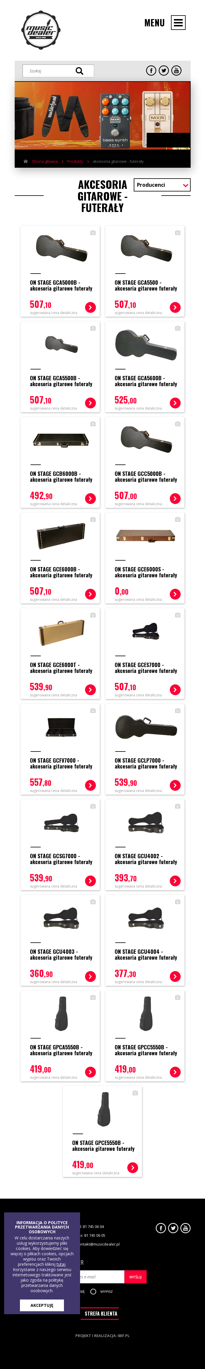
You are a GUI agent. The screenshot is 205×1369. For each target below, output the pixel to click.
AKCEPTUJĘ (42, 1305)
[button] (108, 1290)
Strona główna (45, 161)
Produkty (75, 161)
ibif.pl (124, 1335)
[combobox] (162, 185)
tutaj (61, 1264)
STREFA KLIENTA (101, 1313)
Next (174, 140)
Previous (162, 140)
